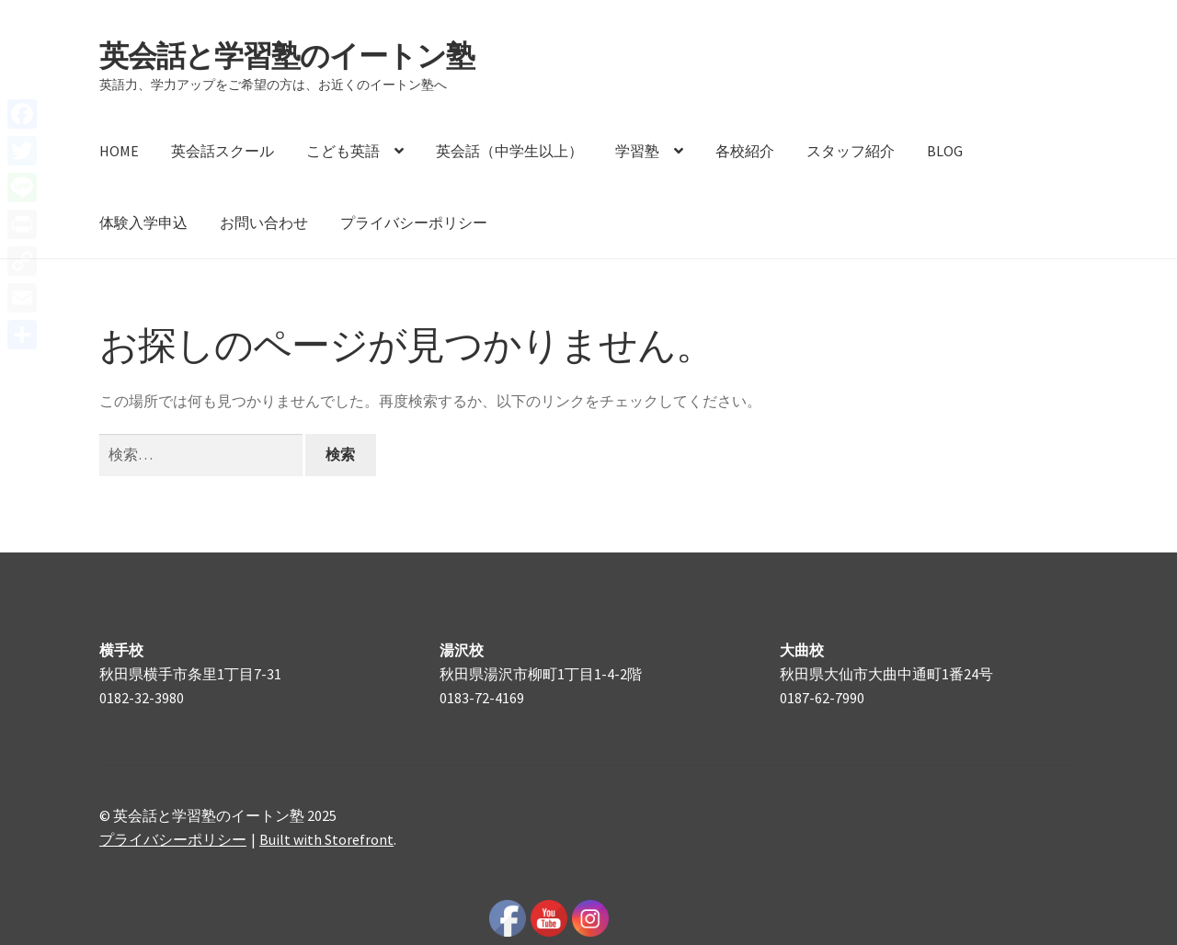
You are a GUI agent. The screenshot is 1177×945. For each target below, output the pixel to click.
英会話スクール (222, 151)
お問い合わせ (264, 222)
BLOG (945, 151)
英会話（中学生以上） (509, 151)
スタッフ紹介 (850, 151)
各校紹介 (744, 151)
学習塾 (637, 151)
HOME (119, 151)
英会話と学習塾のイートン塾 (286, 56)
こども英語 (343, 151)
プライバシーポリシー (413, 222)
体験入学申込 (143, 222)
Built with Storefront (326, 839)
